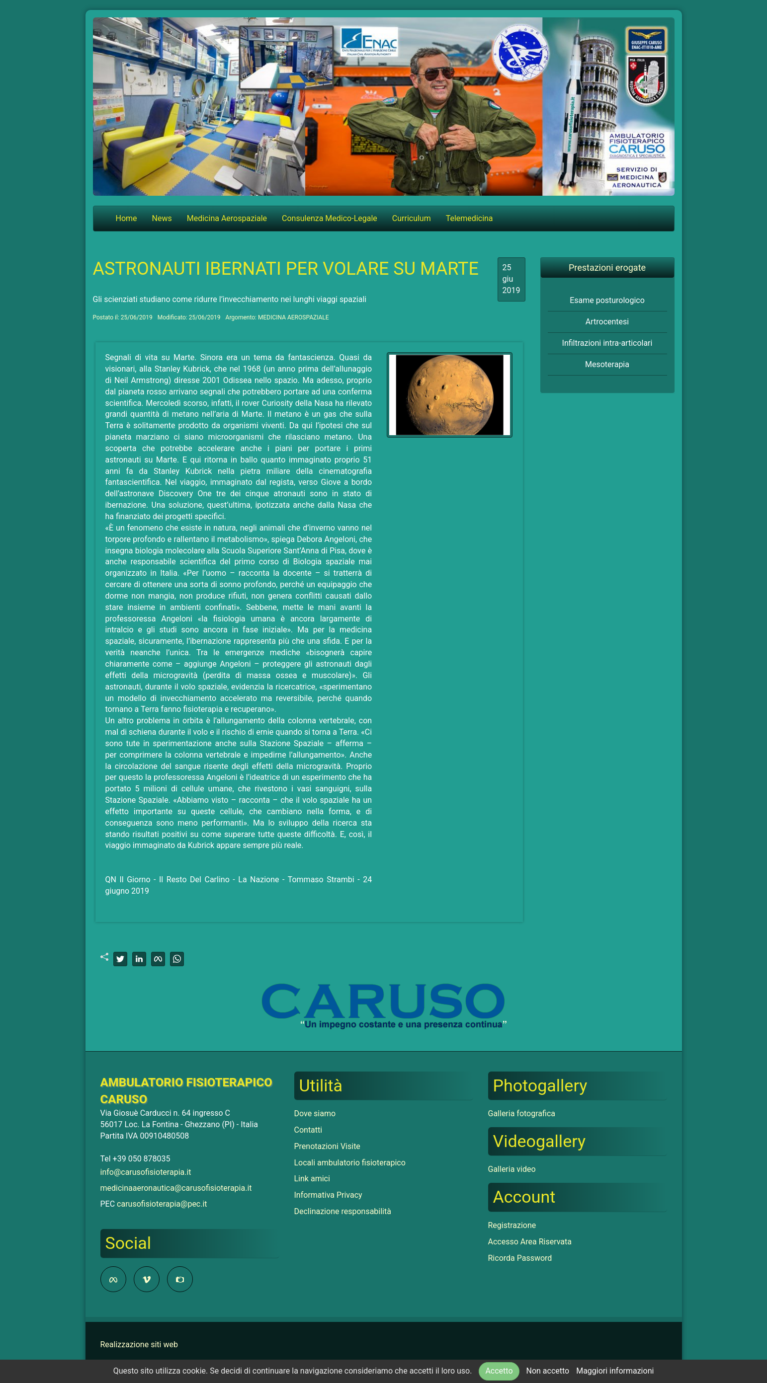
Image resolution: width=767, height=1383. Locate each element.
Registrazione (512, 1225)
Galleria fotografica (521, 1113)
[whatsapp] (177, 959)
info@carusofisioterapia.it (145, 1172)
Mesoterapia (607, 364)
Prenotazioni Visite (327, 1146)
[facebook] (158, 959)
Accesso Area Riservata (530, 1241)
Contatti (308, 1130)
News (162, 218)
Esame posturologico (607, 300)
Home (126, 218)
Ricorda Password (520, 1258)
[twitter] (120, 959)
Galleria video (512, 1169)
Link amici (312, 1178)
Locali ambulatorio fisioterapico (350, 1162)
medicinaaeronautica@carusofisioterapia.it (176, 1188)
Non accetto (547, 1371)
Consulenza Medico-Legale (329, 218)
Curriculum (411, 218)
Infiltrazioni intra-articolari (607, 343)
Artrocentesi (607, 321)
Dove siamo (315, 1113)
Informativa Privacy (328, 1195)
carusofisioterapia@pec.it (162, 1204)
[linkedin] (139, 959)
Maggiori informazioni (615, 1371)
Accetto (498, 1371)
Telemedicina (469, 218)
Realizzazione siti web (139, 1344)
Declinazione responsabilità (342, 1211)
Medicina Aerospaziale (227, 218)
